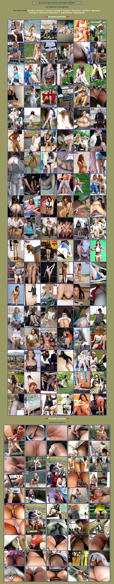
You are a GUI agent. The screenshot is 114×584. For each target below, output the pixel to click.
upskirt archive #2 (66, 13)
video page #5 (43, 13)
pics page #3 (49, 10)
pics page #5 (67, 10)
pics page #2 (40, 10)
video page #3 (95, 10)
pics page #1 (32, 10)
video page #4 (33, 13)
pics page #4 (58, 10)
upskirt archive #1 (54, 13)
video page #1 (76, 10)
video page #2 (86, 10)
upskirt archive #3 (79, 13)
